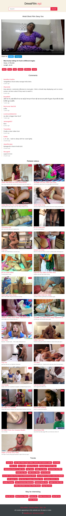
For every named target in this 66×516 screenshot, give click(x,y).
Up (45, 507)
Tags (41, 507)
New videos (24, 507)
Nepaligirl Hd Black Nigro (48, 466)
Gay (14, 69)
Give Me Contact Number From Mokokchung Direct (19, 476)
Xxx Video (22, 466)
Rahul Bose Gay (32, 466)
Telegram (18, 56)
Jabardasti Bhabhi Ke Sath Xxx (14, 469)
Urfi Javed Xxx (12, 479)
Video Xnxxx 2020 (44, 496)
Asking (20, 69)
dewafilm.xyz (28, 513)
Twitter (11, 56)
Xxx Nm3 (56, 462)
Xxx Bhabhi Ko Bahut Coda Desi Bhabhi (50, 476)
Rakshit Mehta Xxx (41, 482)
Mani (4, 69)
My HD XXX (10, 496)
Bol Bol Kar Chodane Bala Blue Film (30, 479)
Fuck (9, 69)
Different (27, 69)
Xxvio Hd (9, 462)
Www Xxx (13, 466)
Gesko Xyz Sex (21, 472)
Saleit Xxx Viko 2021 (55, 482)
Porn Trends (33, 499)
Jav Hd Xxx (56, 496)
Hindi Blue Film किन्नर (55, 469)
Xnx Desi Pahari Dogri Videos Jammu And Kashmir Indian (33, 462)
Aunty (34, 69)
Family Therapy (8, 482)
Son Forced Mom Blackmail (24, 482)
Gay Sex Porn (46, 485)
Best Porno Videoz (22, 496)
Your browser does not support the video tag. (33, 37)
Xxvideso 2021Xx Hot (51, 479)
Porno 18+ (33, 496)
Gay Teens (29, 469)
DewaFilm (32, 3)
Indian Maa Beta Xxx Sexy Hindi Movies (27, 485)
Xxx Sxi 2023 (45, 472)
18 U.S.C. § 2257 (38, 513)
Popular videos (33, 507)
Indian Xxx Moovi (40, 469)
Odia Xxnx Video (33, 472)
